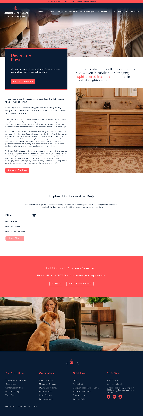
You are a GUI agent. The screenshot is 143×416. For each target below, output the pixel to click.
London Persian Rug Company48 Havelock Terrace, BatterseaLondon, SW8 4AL (120, 390)
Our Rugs (60, 11)
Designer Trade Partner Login (86, 388)
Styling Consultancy (48, 388)
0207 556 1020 (64, 275)
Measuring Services (47, 384)
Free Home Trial (46, 380)
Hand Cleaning (45, 396)
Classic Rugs (10, 384)
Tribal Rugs (10, 396)
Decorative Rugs (12, 392)
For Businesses (104, 11)
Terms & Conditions (82, 392)
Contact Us (134, 11)
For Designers (89, 11)
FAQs (75, 380)
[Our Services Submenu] (80, 12)
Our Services (74, 11)
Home (40, 11)
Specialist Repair (46, 399)
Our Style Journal (120, 11)
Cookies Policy (79, 399)
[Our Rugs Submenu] (65, 12)
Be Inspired (78, 384)
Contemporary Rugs (14, 388)
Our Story (50, 11)
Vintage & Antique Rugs (15, 380)
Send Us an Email (114, 384)
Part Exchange (45, 392)
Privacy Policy (79, 396)
